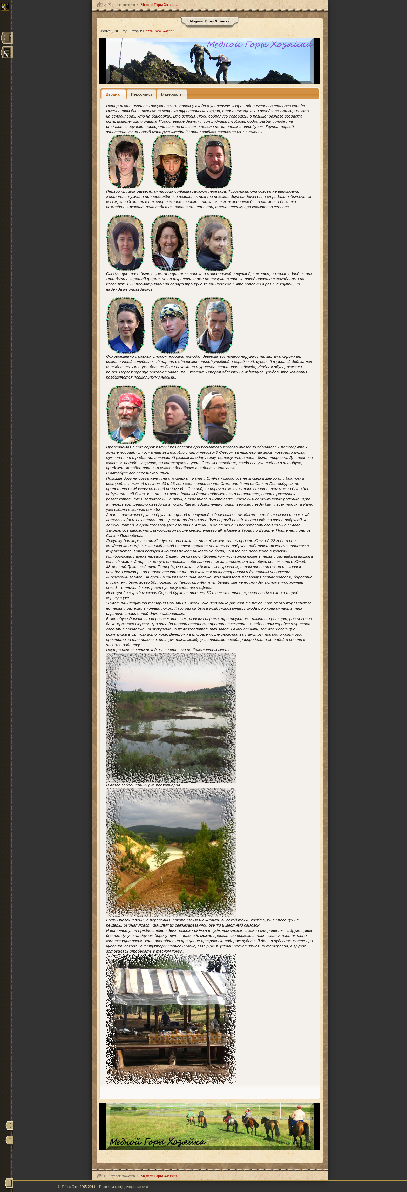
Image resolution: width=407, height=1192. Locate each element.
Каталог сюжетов (121, 5)
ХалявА (169, 31)
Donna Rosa (152, 31)
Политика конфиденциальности (123, 1187)
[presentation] (114, 94)
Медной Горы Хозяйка (159, 5)
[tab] (113, 94)
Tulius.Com (71, 1187)
